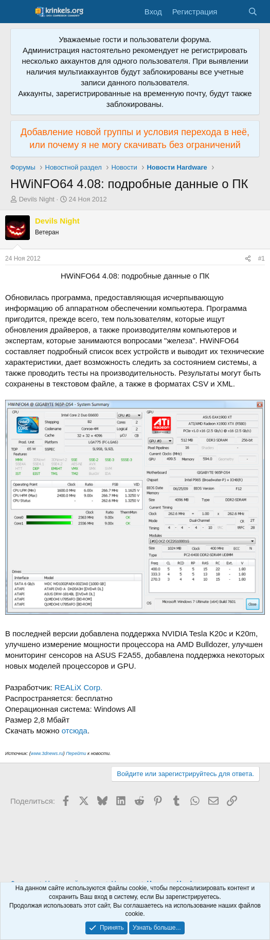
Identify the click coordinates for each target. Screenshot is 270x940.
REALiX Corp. (78, 687)
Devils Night (37, 199)
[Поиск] (253, 11)
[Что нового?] (232, 11)
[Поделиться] (248, 259)
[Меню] (19, 12)
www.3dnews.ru (47, 753)
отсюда (74, 730)
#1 (261, 258)
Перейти (76, 753)
